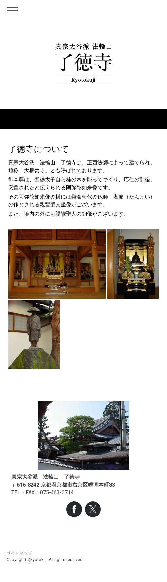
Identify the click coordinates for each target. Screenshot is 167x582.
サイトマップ (19, 553)
